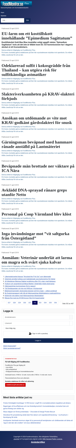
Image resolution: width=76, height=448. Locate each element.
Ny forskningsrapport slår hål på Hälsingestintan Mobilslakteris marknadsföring (33, 293)
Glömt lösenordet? (9, 346)
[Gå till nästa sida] (59, 301)
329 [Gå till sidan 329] (19, 303)
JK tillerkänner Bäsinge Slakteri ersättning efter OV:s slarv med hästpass (30, 281)
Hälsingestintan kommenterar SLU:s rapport (20, 286)
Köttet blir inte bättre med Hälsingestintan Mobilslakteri (24, 296)
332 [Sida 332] (35, 303)
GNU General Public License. (53, 439)
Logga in (38, 340)
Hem (2, 12)
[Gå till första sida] (3, 301)
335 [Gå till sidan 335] (50, 303)
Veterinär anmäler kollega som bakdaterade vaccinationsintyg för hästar (30, 279)
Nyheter (3, 16)
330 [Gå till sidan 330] (24, 303)
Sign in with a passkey (38, 333)
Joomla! (16, 439)
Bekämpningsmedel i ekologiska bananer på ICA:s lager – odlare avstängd (31, 291)
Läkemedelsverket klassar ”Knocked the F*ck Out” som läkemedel (28, 277)
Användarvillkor (38, 442)
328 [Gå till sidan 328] (14, 303)
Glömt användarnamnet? (12, 348)
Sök (27, 20)
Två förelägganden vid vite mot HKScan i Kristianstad (23, 288)
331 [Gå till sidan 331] (29, 303)
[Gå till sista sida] (61, 301)
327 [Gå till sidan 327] (9, 303)
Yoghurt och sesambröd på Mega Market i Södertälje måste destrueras (29, 284)
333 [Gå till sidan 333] (40, 303)
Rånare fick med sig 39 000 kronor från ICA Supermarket (24, 298)
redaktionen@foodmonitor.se (15, 385)
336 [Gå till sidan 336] (55, 303)
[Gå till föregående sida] (5, 301)
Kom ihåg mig (10, 328)
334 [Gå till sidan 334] (45, 303)
